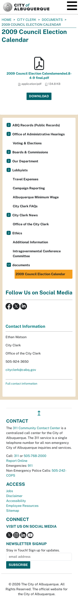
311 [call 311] (16, 456)
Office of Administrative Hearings (38, 134)
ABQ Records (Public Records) (36, 125)
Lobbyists (20, 170)
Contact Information (25, 326)
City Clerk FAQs (25, 206)
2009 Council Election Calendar (40, 274)
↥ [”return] (39, 413)
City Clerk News (25, 215)
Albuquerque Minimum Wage (36, 197)
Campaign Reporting (29, 188)
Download (39, 96)
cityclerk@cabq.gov (21, 370)
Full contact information (21, 383)
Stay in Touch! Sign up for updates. (33, 550)
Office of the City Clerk (31, 224)
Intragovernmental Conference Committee (37, 253)
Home (7, 20)
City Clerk (26, 20)
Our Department (25, 161)
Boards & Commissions (30, 152)
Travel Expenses (25, 179)
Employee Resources (22, 506)
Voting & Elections (27, 143)
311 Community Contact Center (36, 428)
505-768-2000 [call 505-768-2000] (35, 456)
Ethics (17, 233)
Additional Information (30, 242)
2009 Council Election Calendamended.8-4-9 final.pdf (39, 76)
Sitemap (12, 511)
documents (52, 20)
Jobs (9, 491)
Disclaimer (14, 496)
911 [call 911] (30, 466)
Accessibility (16, 501)
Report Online (16, 461)
